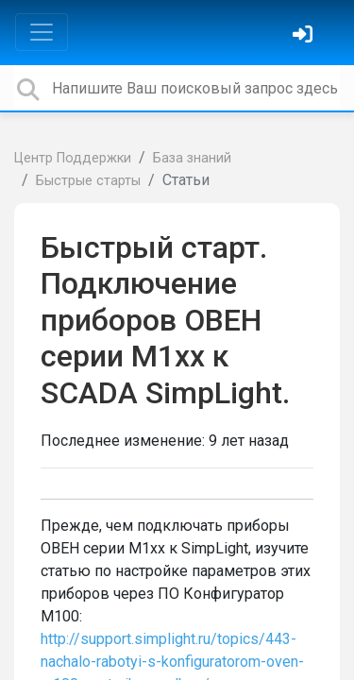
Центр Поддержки (72, 158)
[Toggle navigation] (41, 32)
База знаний (192, 158)
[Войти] (305, 36)
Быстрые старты (88, 181)
